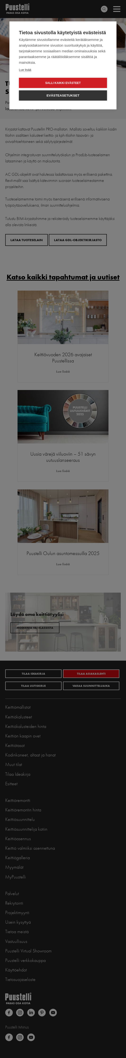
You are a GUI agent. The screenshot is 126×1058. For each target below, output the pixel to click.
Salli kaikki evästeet (63, 83)
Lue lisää (25, 70)
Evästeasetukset (63, 95)
